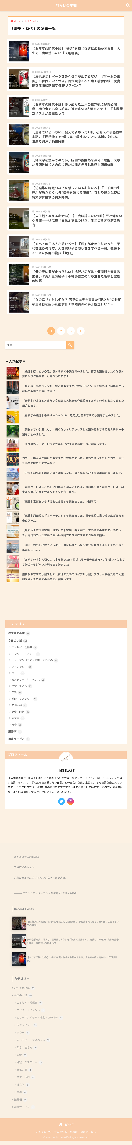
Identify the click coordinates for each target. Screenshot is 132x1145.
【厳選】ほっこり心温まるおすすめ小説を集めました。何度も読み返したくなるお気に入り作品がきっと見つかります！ (73, 378)
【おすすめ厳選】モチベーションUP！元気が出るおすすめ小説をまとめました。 (72, 419)
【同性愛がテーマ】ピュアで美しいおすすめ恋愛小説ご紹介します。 (66, 448)
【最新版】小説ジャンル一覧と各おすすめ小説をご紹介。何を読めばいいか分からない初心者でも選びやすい (73, 392)
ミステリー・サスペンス (28, 684)
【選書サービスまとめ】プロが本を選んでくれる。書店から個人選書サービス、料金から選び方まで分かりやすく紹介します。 (73, 493)
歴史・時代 (21, 716)
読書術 (15, 736)
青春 (17, 729)
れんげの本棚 (66, 5)
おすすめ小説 (19, 637)
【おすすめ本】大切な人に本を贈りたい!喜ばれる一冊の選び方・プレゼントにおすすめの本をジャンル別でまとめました (73, 566)
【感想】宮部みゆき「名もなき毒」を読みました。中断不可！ (60, 506)
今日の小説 (17, 645)
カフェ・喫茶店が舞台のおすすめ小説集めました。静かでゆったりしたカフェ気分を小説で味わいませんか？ (73, 464)
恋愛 (17, 697)
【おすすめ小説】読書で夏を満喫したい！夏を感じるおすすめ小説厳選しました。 (73, 477)
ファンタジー (22, 671)
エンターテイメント (26, 658)
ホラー (18, 677)
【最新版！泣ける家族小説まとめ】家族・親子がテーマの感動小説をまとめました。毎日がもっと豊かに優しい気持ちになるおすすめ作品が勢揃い (71, 537)
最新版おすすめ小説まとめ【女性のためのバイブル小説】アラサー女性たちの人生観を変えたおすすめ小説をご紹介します (73, 581)
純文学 (18, 722)
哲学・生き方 (22, 690)
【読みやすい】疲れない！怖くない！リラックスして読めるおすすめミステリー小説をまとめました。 (73, 436)
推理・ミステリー (24, 703)
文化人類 (19, 709)
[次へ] (81, 335)
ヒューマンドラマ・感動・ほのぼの (35, 665)
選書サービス (19, 743)
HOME (66, 1129)
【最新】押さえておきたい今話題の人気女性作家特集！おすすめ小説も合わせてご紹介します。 (73, 407)
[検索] (70, 349)
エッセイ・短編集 (24, 652)
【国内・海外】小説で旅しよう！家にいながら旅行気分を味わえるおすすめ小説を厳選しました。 (73, 551)
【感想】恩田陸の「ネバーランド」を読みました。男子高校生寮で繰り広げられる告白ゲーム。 (73, 522)
